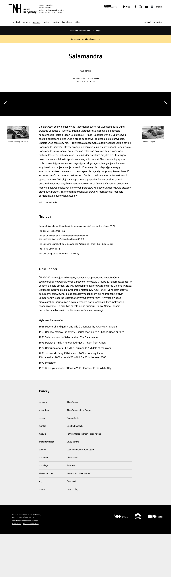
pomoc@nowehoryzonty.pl (23, 560)
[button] (165, 125)
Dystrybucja (67, 22)
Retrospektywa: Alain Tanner (83, 39)
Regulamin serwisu (31, 567)
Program (36, 22)
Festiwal (16, 22)
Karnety (26, 22)
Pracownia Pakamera (30, 564)
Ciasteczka (17, 567)
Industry (55, 22)
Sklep (77, 22)
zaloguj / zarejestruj (153, 22)
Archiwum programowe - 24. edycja (86, 30)
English (159, 7)
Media (45, 22)
